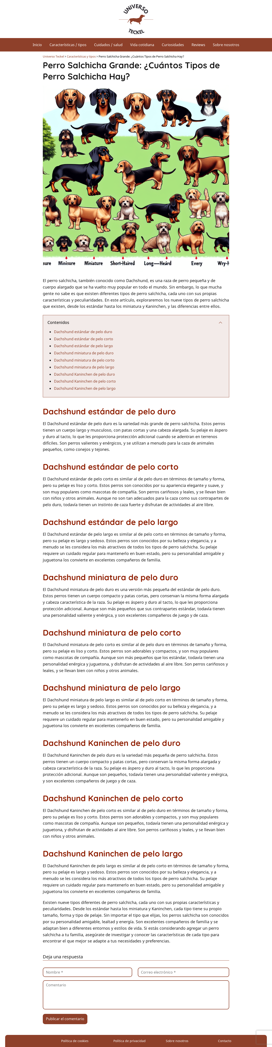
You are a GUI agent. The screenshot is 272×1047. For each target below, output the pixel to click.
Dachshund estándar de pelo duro (83, 331)
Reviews (198, 44)
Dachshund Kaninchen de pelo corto (85, 381)
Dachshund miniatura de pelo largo (84, 367)
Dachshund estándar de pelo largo (83, 345)
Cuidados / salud (108, 44)
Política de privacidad (129, 1041)
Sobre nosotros (226, 44)
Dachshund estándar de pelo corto (83, 338)
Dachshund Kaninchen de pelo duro (84, 374)
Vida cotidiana (142, 44)
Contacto (224, 1041)
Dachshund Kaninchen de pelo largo (85, 388)
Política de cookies (75, 1041)
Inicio (37, 44)
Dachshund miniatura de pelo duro (84, 353)
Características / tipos (68, 44)
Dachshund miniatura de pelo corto (84, 360)
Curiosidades (173, 44)
